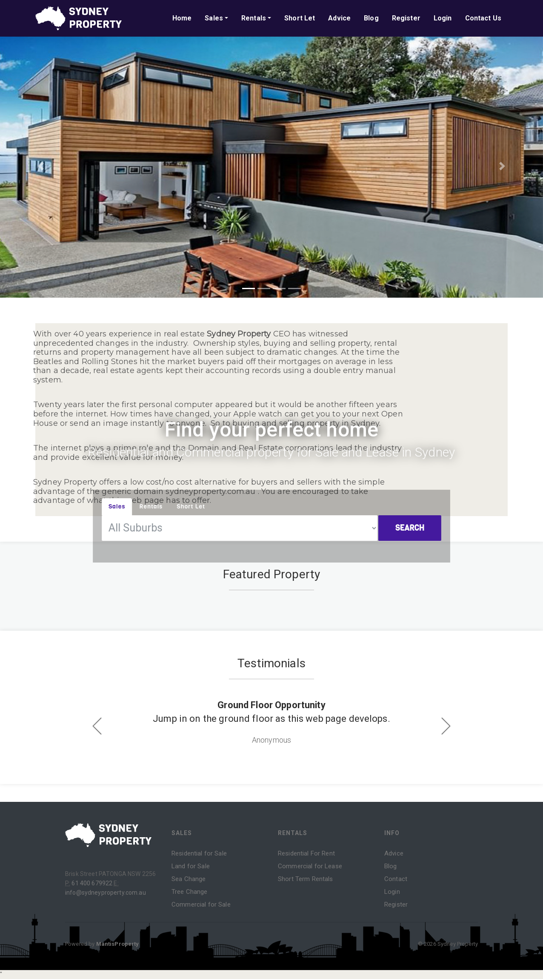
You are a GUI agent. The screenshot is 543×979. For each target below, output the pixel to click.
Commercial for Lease (310, 866)
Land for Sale (190, 866)
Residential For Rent (306, 853)
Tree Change (189, 892)
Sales (181, 833)
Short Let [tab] (193, 506)
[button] (40, 166)
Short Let (299, 18)
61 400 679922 (91, 883)
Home (182, 18)
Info (392, 833)
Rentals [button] (253, 18)
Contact (395, 879)
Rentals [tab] (154, 506)
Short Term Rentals (305, 879)
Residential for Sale (199, 853)
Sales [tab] (122, 506)
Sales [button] (214, 18)
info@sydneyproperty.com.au (105, 892)
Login (443, 18)
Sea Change (188, 879)
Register (406, 18)
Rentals (292, 833)
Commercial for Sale (201, 904)
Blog (371, 18)
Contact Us (483, 18)
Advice (339, 18)
